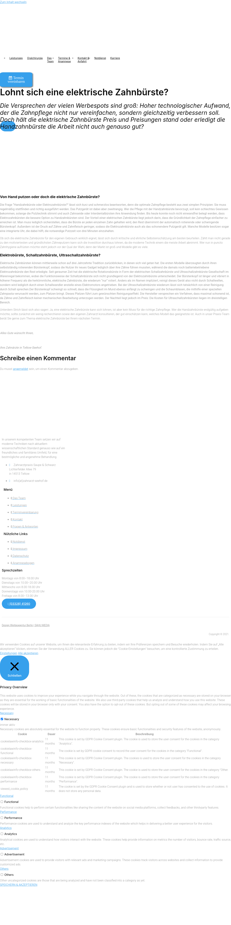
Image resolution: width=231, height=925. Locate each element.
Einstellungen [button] (8, 653)
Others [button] (4, 869)
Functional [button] (6, 796)
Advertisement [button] (9, 848)
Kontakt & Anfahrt (83, 59)
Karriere (115, 58)
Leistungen (16, 58)
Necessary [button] (6, 713)
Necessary (11, 719)
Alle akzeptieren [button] (28, 653)
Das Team (50, 59)
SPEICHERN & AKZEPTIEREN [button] (18, 885)
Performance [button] (8, 812)
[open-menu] (129, 59)
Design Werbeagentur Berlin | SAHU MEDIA (26, 625)
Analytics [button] (6, 828)
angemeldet (20, 369)
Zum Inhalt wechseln (13, 2)
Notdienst (100, 58)
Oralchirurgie (35, 58)
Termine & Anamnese (64, 59)
